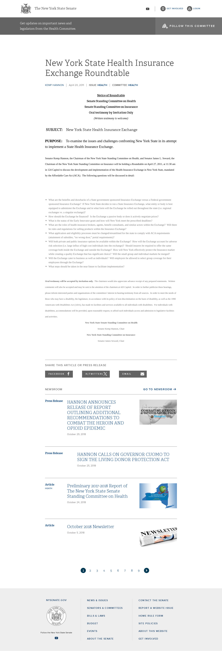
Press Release (54, 401)
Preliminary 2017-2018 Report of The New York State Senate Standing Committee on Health (97, 491)
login (196, 9)
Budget (92, 623)
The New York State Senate (55, 8)
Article (49, 484)
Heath (48, 488)
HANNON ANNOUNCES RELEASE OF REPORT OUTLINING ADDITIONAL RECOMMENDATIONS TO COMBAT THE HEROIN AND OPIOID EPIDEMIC (95, 415)
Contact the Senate (154, 600)
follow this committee (192, 26)
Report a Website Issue (156, 608)
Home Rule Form (151, 616)
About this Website (153, 631)
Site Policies (148, 623)
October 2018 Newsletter (90, 526)
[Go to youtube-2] (147, 9)
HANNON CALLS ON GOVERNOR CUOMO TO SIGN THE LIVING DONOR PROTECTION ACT (123, 457)
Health (102, 85)
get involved (175, 9)
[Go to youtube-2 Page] (56, 638)
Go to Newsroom (157, 389)
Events (92, 631)
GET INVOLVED (148, 639)
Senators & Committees (105, 608)
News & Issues (97, 600)
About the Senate (100, 639)
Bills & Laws (96, 616)
